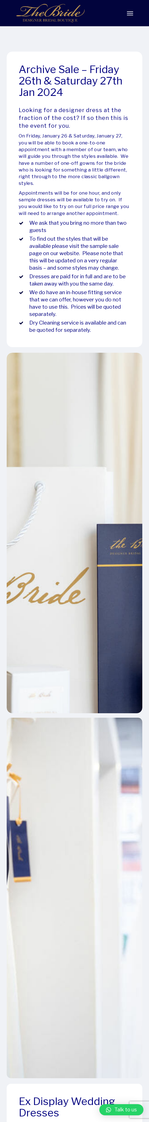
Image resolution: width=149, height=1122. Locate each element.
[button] (121, 1109)
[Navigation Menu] (130, 13)
